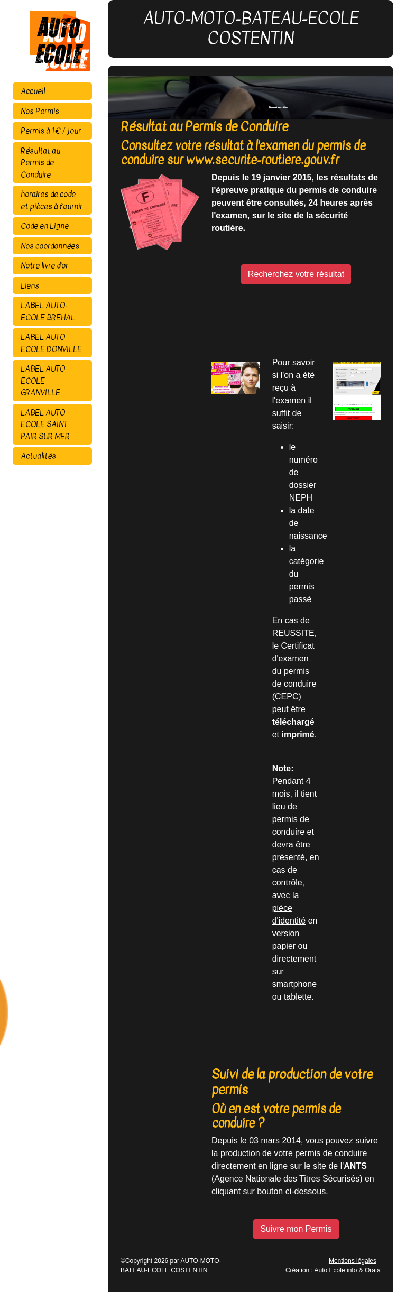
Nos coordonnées (50, 246)
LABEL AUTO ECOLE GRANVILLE (43, 380)
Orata (373, 1270)
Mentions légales (352, 1261)
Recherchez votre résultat (296, 274)
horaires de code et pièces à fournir (51, 200)
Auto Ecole (330, 1270)
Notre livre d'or (44, 265)
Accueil (33, 91)
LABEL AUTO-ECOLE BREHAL (48, 311)
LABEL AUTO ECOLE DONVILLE (51, 343)
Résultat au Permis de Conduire (40, 162)
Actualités (38, 456)
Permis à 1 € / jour (51, 130)
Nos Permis (40, 111)
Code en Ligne (45, 226)
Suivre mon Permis (295, 1228)
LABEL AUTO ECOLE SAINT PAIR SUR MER (45, 424)
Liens (30, 285)
